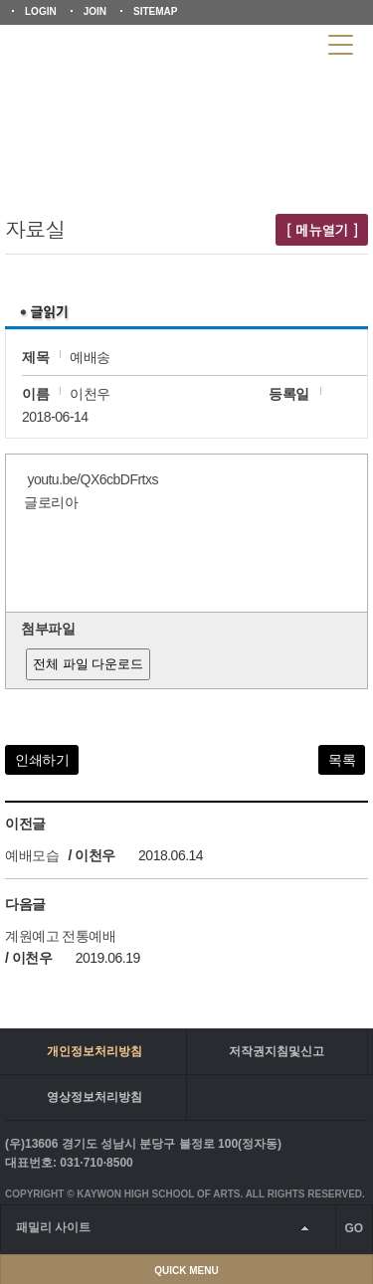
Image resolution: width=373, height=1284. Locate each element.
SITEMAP (155, 11)
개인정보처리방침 (94, 1051)
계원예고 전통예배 (60, 936)
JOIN (95, 11)
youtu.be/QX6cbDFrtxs (92, 479)
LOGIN (41, 11)
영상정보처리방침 (94, 1097)
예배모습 (32, 855)
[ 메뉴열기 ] (321, 230)
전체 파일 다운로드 (88, 663)
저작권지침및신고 (276, 1051)
